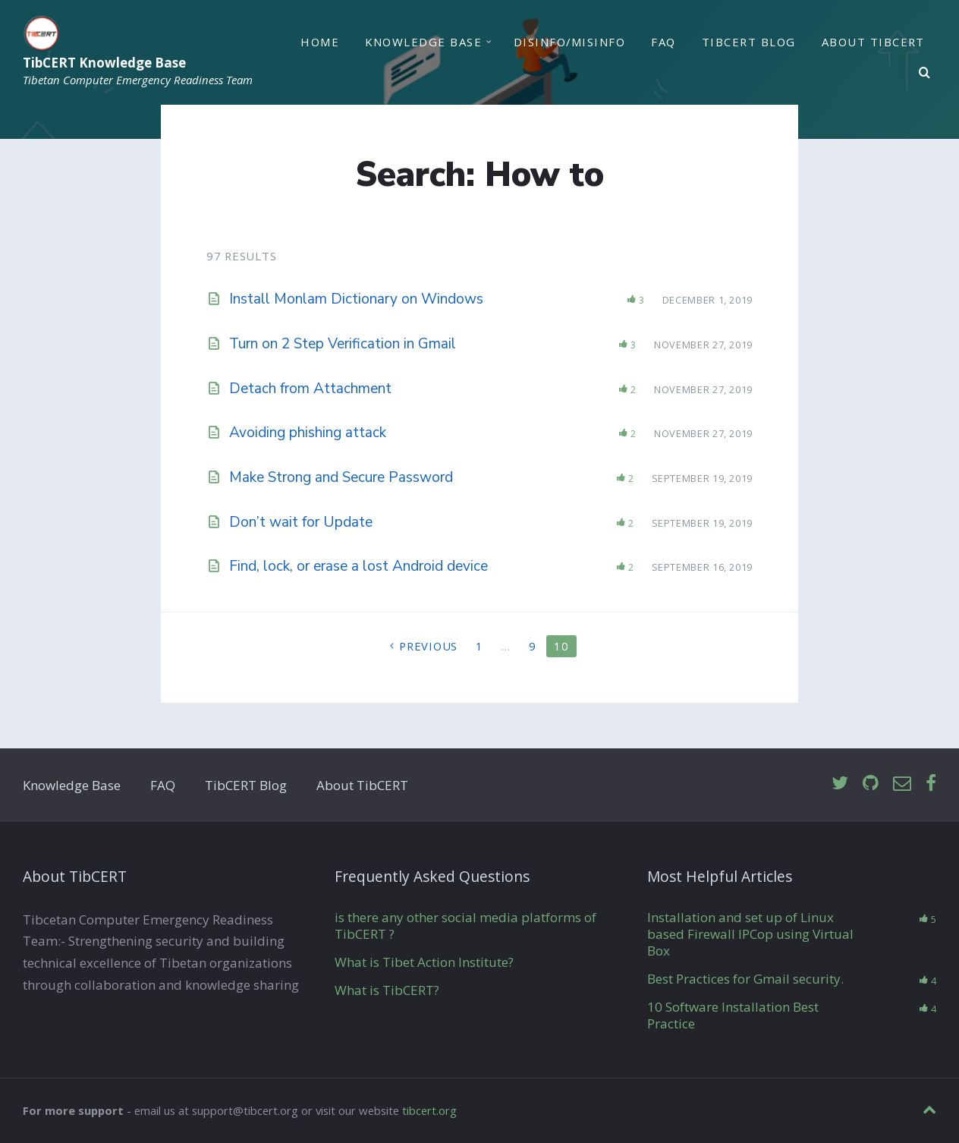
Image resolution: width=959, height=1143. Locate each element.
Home (319, 41)
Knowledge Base (423, 41)
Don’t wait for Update (301, 522)
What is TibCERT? (387, 990)
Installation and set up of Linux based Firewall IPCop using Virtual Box (750, 933)
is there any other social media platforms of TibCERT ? (465, 925)
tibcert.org (429, 1110)
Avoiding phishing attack (307, 432)
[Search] (924, 72)
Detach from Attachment (310, 388)
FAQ (663, 41)
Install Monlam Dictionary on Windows (356, 299)
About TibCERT (873, 41)
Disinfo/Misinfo (569, 41)
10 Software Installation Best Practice (733, 1015)
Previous (428, 645)
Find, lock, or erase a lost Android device (358, 566)
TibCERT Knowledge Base (104, 63)
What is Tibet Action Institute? (424, 962)
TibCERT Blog (749, 41)
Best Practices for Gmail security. (745, 978)
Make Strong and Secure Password (341, 477)
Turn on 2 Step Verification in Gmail (342, 344)
